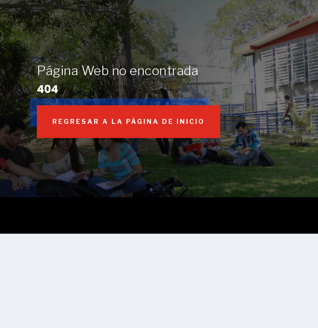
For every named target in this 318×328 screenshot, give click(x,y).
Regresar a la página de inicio (128, 121)
